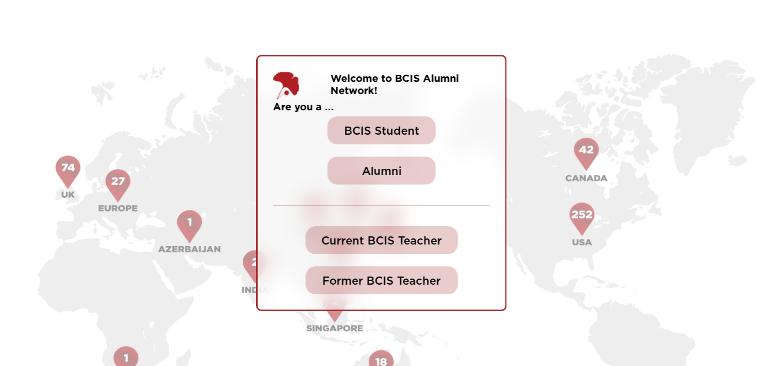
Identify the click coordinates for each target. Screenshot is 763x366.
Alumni (381, 171)
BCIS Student (381, 131)
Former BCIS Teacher (382, 281)
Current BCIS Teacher (382, 241)
